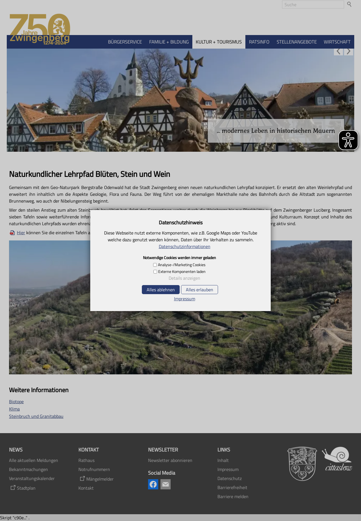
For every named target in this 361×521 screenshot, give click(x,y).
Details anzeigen (184, 278)
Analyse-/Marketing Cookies (182, 265)
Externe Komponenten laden (182, 271)
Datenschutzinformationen (184, 246)
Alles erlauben (199, 289)
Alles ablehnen (161, 289)
